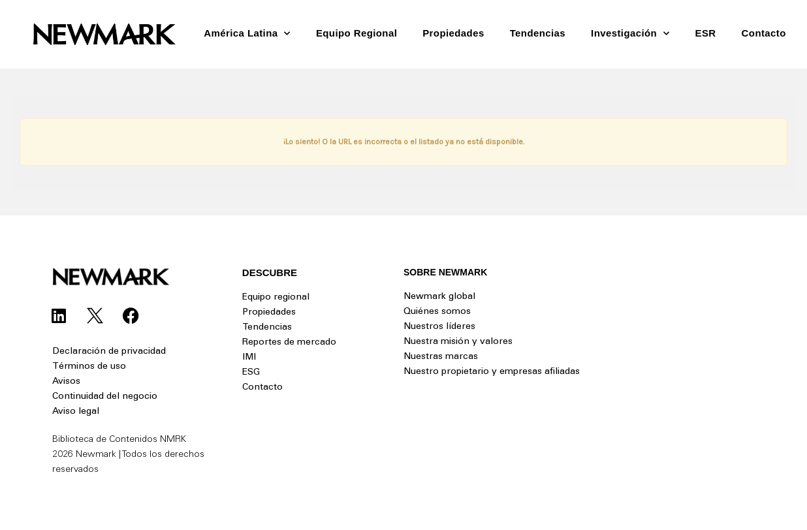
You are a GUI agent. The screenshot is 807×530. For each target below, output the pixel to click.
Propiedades (453, 33)
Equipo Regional (356, 33)
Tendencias (537, 33)
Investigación (630, 33)
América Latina (247, 33)
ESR (705, 33)
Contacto (764, 33)
